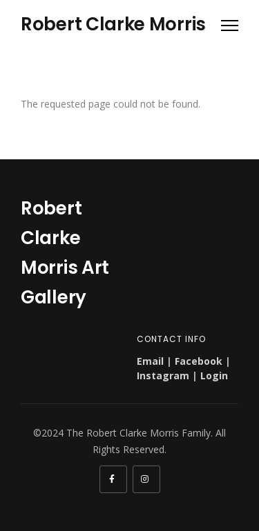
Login (214, 375)
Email (150, 361)
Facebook (198, 361)
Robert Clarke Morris (113, 24)
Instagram (163, 375)
